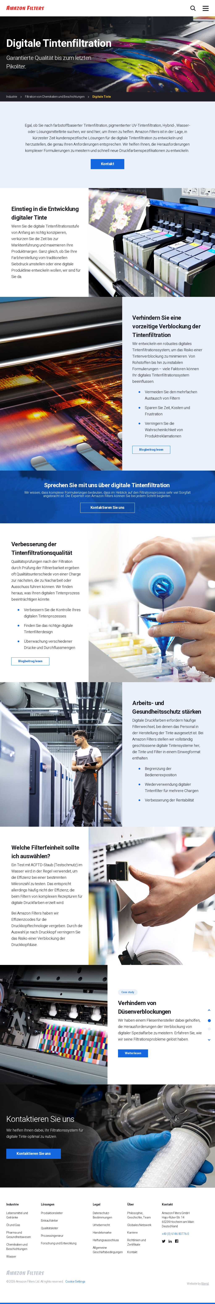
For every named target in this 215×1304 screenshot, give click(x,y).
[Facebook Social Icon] (176, 1241)
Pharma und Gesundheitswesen (18, 1234)
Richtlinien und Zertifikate (136, 1242)
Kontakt (107, 164)
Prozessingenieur (52, 1236)
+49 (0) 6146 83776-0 (175, 1234)
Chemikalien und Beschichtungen (16, 1246)
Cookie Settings (75, 1281)
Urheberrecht (101, 1225)
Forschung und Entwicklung (58, 1243)
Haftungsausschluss (106, 1240)
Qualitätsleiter (49, 1228)
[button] (209, 1010)
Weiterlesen (133, 1053)
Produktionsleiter (52, 1213)
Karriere (132, 1232)
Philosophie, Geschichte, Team (139, 1215)
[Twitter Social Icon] (163, 1241)
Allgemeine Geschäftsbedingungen (108, 1250)
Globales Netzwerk (139, 1225)
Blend (205, 1284)
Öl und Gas (13, 1225)
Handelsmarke (102, 1232)
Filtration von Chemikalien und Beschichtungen (55, 97)
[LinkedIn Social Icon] (170, 1241)
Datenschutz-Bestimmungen (102, 1215)
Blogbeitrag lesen (151, 449)
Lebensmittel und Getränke (17, 1215)
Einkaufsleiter (49, 1220)
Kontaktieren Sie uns (107, 508)
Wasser (11, 1256)
